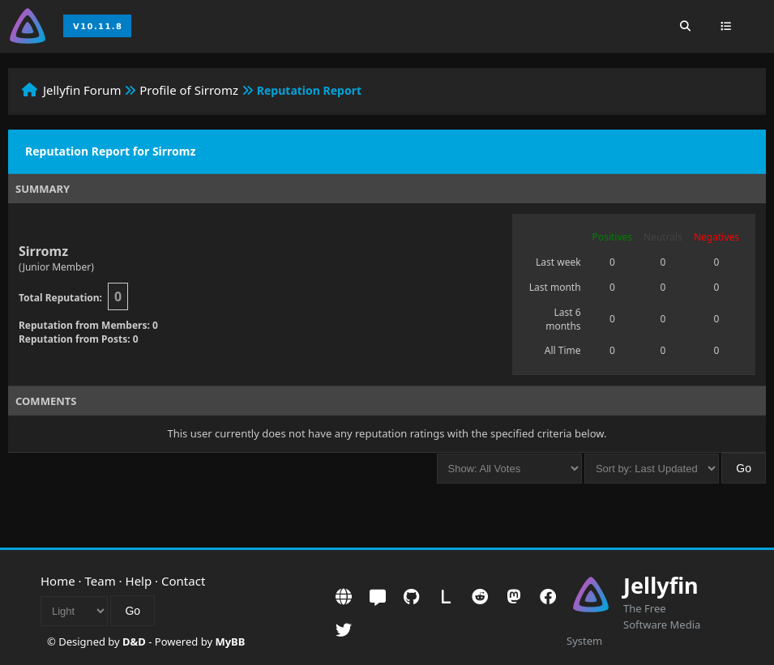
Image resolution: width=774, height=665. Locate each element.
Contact (183, 581)
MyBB (230, 641)
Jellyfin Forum (82, 90)
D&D (134, 641)
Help (139, 581)
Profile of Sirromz (188, 90)
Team (100, 581)
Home (58, 581)
